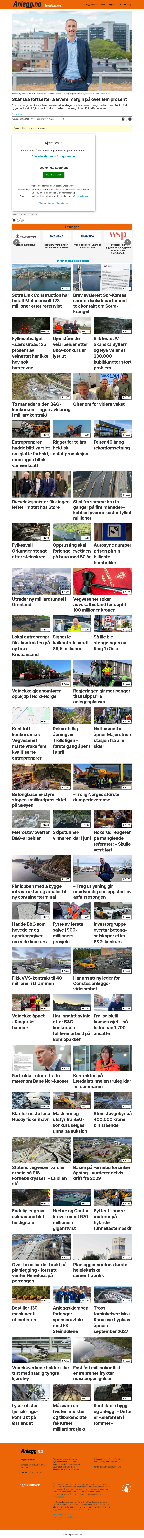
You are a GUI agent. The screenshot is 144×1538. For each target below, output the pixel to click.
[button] (127, 242)
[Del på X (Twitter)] (126, 119)
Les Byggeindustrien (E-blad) (94, 4)
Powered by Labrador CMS (72, 1535)
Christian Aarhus (74, 1464)
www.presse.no (59, 1497)
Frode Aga (72, 1462)
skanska (24, 215)
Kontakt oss (82, 196)
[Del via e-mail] (130, 119)
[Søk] (120, 4)
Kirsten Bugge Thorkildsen (113, 1459)
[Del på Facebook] (123, 119)
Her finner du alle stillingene (72, 260)
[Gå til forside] (27, 4)
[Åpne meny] (128, 4)
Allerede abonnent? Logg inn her (54, 156)
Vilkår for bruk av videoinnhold (65, 1514)
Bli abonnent (53, 175)
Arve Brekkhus (71, 1459)
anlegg (33, 215)
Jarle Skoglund (69, 1467)
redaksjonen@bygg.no (70, 1469)
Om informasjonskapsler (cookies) (66, 1517)
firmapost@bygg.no (113, 1467)
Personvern (57, 1519)
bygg (15, 215)
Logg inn (111, 4)
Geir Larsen (115, 1462)
